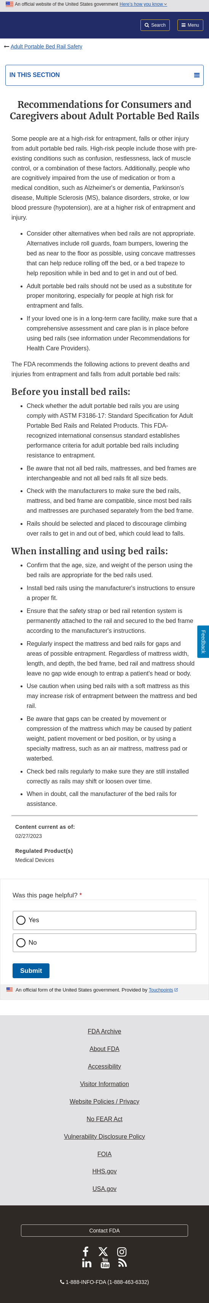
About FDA (104, 1049)
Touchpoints (161, 990)
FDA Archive (104, 1031)
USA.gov (104, 1189)
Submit (31, 970)
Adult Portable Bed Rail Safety (46, 46)
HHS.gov (104, 1171)
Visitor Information (104, 1084)
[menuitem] (104, 834)
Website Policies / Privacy (104, 1101)
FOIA (104, 1154)
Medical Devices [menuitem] (34, 860)
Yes (34, 920)
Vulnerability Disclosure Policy (104, 1136)
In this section (35, 75)
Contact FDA (104, 1231)
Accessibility (104, 1066)
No (33, 942)
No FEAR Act (104, 1119)
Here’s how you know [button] (143, 4)
